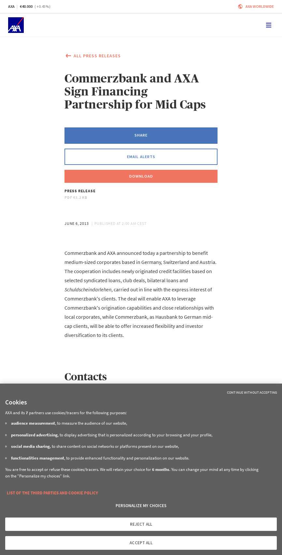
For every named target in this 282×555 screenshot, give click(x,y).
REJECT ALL (141, 524)
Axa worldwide (260, 6)
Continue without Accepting (252, 392)
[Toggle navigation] (268, 25)
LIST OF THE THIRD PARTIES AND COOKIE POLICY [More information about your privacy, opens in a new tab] (52, 493)
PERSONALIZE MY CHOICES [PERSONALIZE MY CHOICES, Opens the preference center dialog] (141, 505)
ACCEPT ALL (141, 543)
